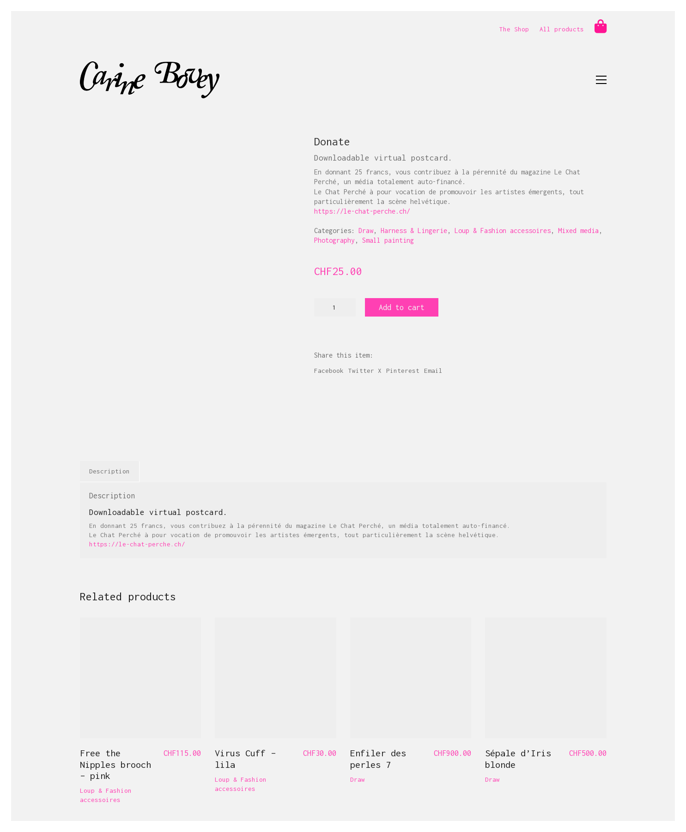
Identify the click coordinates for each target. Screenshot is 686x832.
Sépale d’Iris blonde (518, 758)
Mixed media (578, 230)
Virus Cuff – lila (245, 758)
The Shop (514, 29)
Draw (365, 230)
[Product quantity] (335, 307)
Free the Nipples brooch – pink (115, 764)
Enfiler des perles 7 (378, 758)
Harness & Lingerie (414, 230)
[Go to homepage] (149, 79)
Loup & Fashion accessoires (503, 230)
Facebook (329, 370)
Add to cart (402, 307)
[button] (601, 79)
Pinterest (402, 370)
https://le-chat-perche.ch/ (362, 211)
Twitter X (365, 370)
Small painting (388, 240)
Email (433, 370)
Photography (334, 240)
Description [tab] (109, 471)
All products (562, 29)
